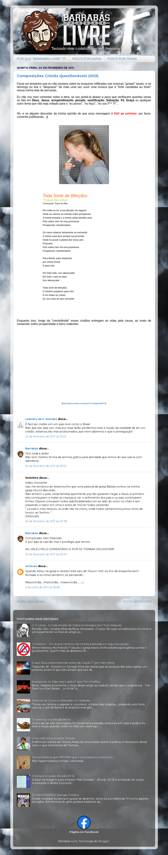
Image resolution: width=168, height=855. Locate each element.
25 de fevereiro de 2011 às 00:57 (46, 554)
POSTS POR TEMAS (122, 59)
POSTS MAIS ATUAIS (30, 601)
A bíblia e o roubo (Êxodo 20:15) (53, 776)
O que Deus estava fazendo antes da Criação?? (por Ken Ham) (73, 662)
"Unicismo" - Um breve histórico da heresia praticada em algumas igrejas (80, 644)
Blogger (103, 841)
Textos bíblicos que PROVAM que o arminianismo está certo (72, 757)
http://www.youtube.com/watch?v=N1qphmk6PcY (83, 403)
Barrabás (31, 448)
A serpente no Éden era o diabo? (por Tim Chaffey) (66, 681)
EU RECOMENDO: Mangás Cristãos (55, 795)
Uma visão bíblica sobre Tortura (53, 738)
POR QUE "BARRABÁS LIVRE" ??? (41, 59)
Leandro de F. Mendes (41, 419)
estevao (31, 566)
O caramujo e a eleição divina (51, 719)
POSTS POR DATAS (86, 59)
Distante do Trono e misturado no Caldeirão (61, 700)
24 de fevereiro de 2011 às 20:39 (46, 521)
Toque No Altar (55, 200)
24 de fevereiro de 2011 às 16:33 (45, 466)
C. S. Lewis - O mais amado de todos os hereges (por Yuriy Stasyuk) (76, 625)
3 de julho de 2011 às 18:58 (42, 587)
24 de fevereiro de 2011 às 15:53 (45, 436)
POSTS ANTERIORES (137, 601)
